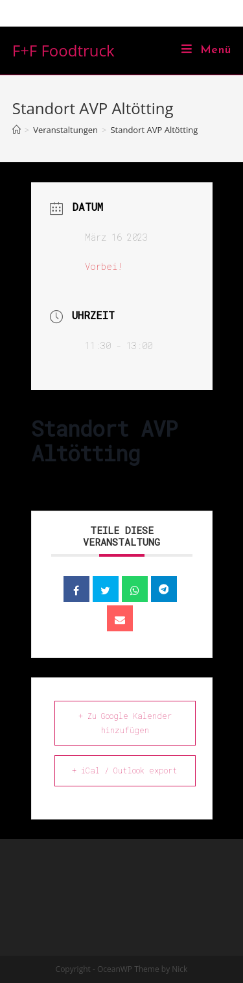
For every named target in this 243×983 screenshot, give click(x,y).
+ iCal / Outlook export (125, 770)
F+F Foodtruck (63, 50)
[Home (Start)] (16, 130)
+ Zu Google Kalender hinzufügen (125, 722)
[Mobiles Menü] (206, 51)
